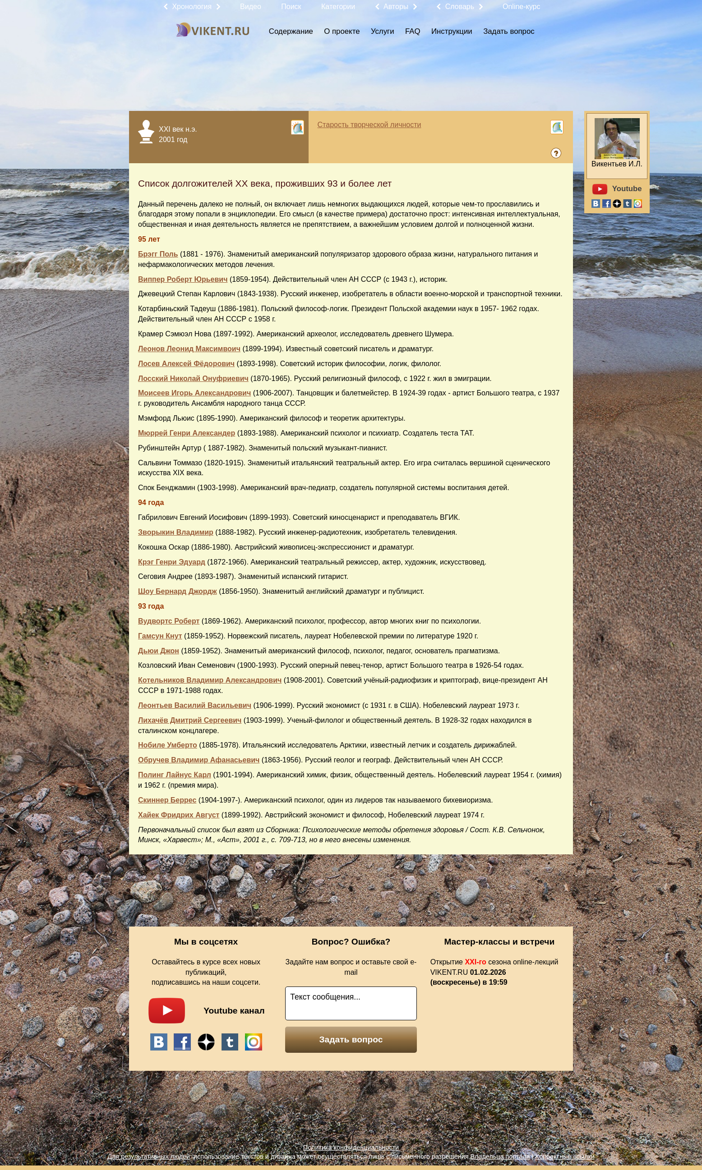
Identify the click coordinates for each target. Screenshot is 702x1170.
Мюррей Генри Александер (186, 433)
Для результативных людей (148, 1156)
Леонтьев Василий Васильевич (194, 705)
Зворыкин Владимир (175, 532)
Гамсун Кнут (160, 636)
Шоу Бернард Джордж (177, 591)
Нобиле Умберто (167, 745)
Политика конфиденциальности (351, 1147)
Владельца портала (500, 1156)
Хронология (192, 6)
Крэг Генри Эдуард (171, 562)
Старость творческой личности (369, 124)
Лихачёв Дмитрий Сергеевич (189, 720)
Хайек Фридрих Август (178, 815)
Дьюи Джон (158, 651)
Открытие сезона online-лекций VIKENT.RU (494, 972)
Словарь (459, 6)
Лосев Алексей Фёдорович (186, 363)
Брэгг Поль (158, 254)
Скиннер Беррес (167, 800)
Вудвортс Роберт (168, 621)
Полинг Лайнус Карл (174, 775)
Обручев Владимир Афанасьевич (198, 760)
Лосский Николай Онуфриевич (193, 378)
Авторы (395, 6)
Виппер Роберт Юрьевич (182, 279)
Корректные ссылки (565, 1156)
